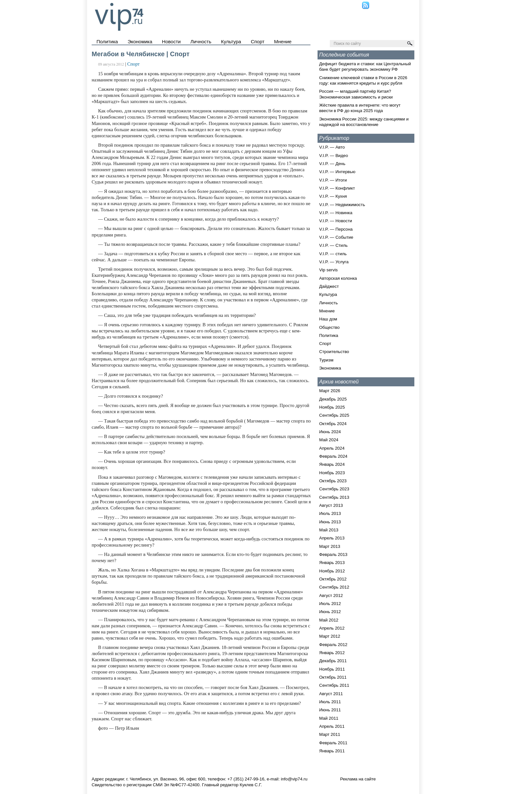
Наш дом (328, 319)
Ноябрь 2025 (332, 407)
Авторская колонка (338, 278)
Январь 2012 (332, 652)
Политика (107, 41)
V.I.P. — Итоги (333, 180)
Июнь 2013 (330, 521)
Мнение (282, 41)
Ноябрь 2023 (332, 472)
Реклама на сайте (358, 779)
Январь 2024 (332, 464)
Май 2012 (328, 620)
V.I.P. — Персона (336, 229)
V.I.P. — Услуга (334, 261)
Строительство (334, 351)
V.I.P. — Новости (335, 220)
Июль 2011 (330, 701)
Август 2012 (331, 595)
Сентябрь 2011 (334, 685)
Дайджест (329, 286)
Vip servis (328, 269)
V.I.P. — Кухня (333, 196)
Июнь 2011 (330, 709)
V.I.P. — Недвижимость (342, 204)
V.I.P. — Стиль (333, 245)
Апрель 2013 (332, 538)
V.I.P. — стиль (333, 253)
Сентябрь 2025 (334, 415)
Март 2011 (329, 734)
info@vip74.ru (294, 779)
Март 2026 (329, 390)
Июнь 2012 (330, 611)
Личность (200, 41)
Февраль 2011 (333, 742)
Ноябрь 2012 (332, 571)
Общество (329, 327)
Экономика (139, 41)
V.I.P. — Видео (333, 155)
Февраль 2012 (333, 644)
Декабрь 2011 (333, 660)
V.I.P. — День (332, 163)
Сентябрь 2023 (334, 488)
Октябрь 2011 (333, 677)
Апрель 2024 (332, 448)
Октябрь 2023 (333, 480)
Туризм (326, 360)
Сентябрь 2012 (334, 587)
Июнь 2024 (330, 431)
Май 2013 (328, 530)
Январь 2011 (332, 750)
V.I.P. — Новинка (335, 212)
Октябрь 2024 (333, 423)
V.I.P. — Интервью (337, 171)
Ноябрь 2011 (332, 669)
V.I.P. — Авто (332, 147)
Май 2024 (328, 439)
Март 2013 (329, 546)
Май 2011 (328, 718)
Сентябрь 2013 (334, 497)
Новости (171, 41)
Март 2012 (329, 636)
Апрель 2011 (332, 726)
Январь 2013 (332, 562)
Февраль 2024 (333, 456)
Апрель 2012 (332, 628)
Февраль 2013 (333, 554)
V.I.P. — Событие (336, 237)
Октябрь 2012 (333, 579)
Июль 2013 (330, 513)
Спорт (257, 41)
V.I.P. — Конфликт (337, 188)
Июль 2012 (330, 603)
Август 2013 (331, 505)
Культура (231, 41)
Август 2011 (331, 693)
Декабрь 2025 (333, 399)
